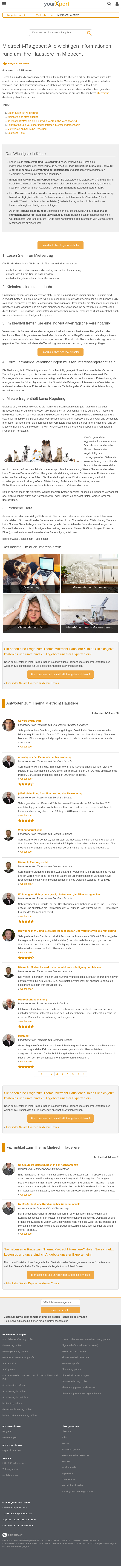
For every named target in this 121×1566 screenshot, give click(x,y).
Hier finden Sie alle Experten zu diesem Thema (32, 683)
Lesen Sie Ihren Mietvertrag (22, 113)
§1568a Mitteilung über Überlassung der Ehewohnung (50, 793)
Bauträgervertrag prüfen (15, 1351)
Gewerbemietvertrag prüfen (17, 1409)
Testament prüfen (71, 1363)
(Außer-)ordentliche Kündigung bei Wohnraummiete (49, 1204)
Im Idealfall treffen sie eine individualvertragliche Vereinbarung (42, 121)
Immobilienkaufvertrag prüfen (17, 1339)
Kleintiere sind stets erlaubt (22, 117)
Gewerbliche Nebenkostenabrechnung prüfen (86, 1339)
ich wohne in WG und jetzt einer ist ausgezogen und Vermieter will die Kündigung (67, 931)
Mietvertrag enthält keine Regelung (26, 129)
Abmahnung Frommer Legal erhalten (81, 1393)
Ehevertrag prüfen (71, 1369)
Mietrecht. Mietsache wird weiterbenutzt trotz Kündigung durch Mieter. (60, 967)
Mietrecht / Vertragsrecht (33, 862)
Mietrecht (41, 15)
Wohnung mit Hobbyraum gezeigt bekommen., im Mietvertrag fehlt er (59, 894)
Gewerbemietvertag (30, 721)
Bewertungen (9, 1437)
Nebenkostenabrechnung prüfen (19, 1415)
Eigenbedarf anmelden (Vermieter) (80, 1345)
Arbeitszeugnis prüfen (14, 1391)
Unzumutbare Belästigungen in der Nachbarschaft (48, 1165)
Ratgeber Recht (16, 15)
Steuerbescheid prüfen (74, 1351)
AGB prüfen (8, 1369)
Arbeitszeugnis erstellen (15, 1397)
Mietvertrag (103, 93)
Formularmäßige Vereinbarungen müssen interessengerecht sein (43, 125)
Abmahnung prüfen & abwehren (78, 1387)
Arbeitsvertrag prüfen (13, 1385)
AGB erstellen (9, 1363)
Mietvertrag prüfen (12, 1403)
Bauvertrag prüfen (12, 1345)
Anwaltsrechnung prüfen (74, 1381)
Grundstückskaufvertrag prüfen (18, 1357)
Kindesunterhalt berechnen (76, 1357)
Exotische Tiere (16, 133)
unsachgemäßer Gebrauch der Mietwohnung (45, 757)
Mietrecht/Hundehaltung (32, 999)
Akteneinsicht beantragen (75, 1375)
